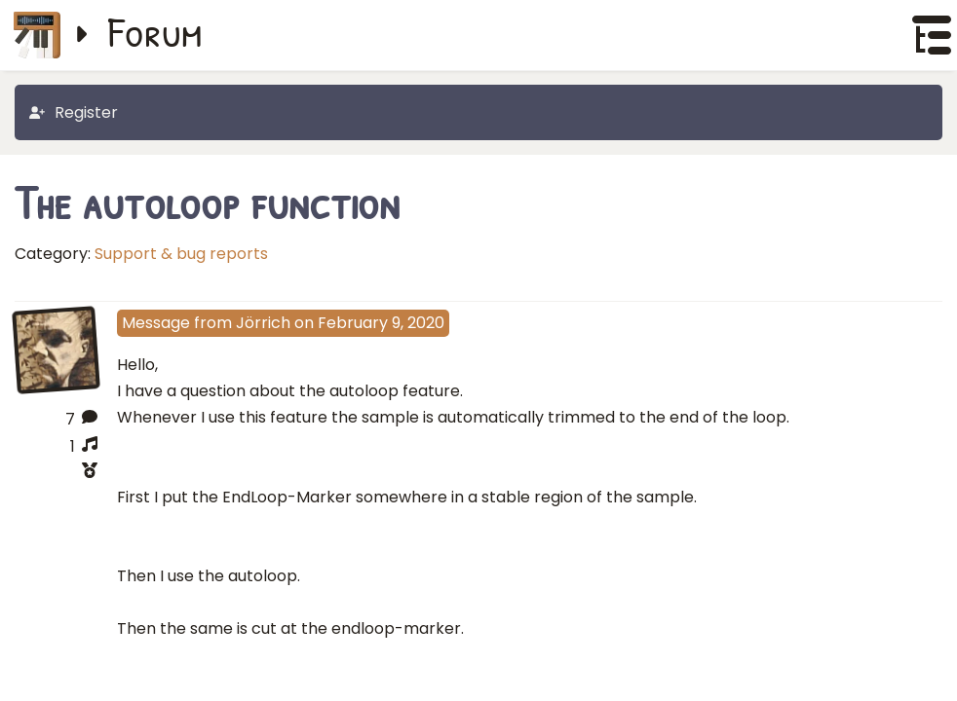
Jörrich (263, 323)
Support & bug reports (181, 253)
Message (156, 323)
